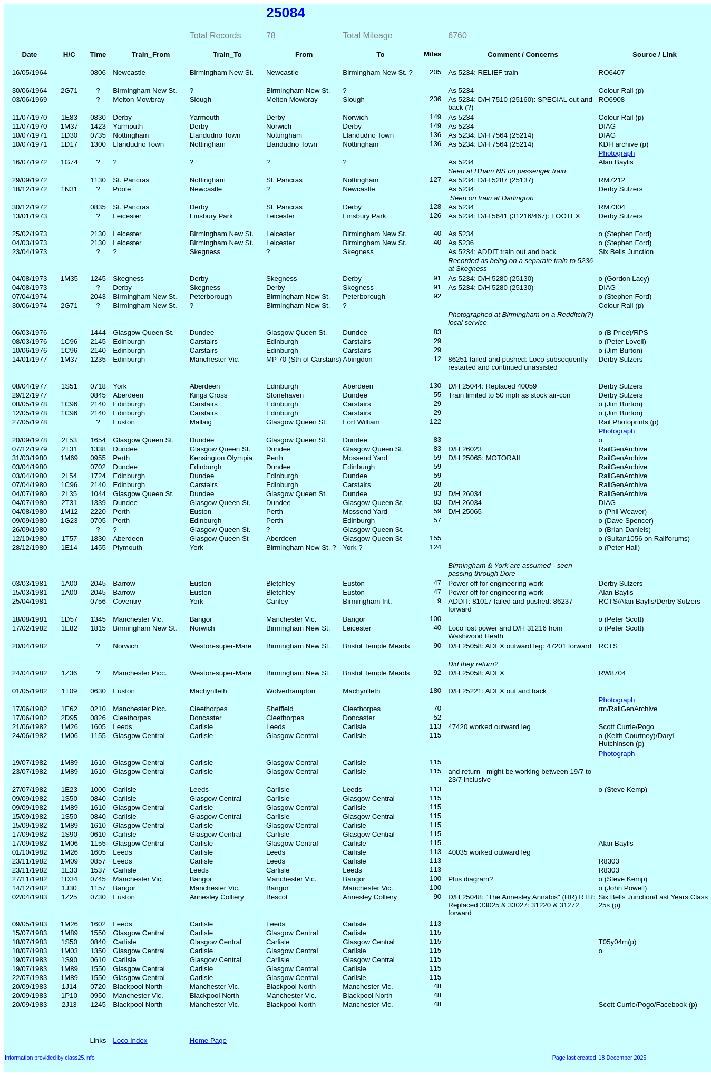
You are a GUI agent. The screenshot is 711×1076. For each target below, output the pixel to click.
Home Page (208, 1040)
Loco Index (130, 1040)
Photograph (617, 153)
